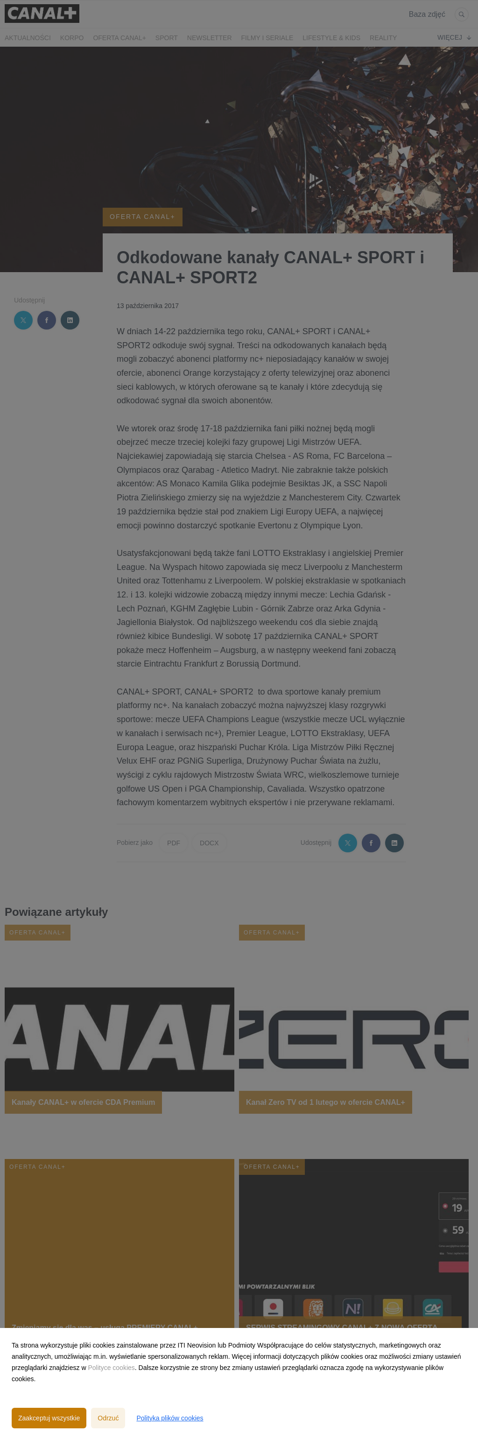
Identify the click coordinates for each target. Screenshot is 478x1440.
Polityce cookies (111, 1367)
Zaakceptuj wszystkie (49, 1418)
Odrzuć (108, 1418)
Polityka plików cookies (169, 1418)
